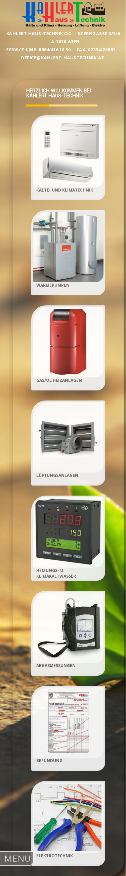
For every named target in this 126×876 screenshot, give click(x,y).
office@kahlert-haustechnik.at (63, 58)
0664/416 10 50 (55, 50)
